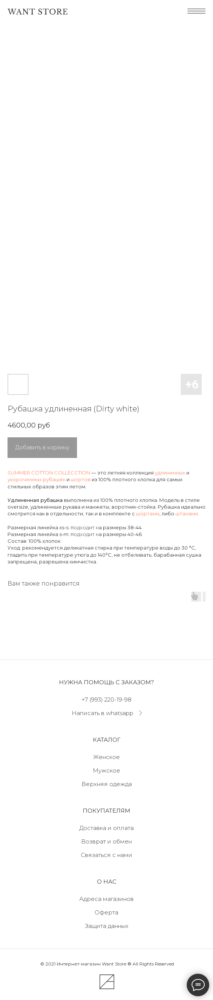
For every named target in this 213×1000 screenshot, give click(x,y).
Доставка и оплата (106, 827)
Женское (106, 757)
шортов (81, 479)
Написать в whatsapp (102, 713)
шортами (147, 514)
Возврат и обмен (106, 841)
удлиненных (170, 473)
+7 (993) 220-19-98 (106, 699)
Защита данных (106, 925)
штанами (186, 514)
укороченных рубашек (36, 479)
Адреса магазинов (106, 898)
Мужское (106, 770)
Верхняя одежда (107, 784)
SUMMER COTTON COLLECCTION (49, 473)
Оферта (106, 912)
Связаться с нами (106, 854)
